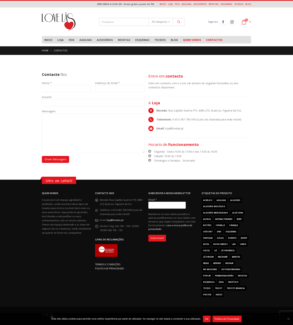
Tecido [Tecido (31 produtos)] (207, 288)
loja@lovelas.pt (115, 220)
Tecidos (238, 4)
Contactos (214, 40)
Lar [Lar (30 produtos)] (234, 244)
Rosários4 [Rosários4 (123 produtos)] (208, 282)
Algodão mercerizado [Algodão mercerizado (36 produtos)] (215, 212)
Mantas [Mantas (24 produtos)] (236, 257)
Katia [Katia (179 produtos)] (206, 244)
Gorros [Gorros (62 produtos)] (232, 238)
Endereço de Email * (107, 83)
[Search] (179, 22)
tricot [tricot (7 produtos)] (218, 288)
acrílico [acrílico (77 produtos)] (207, 200)
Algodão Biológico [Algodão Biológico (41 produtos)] (214, 206)
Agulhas (187, 4)
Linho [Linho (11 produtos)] (243, 244)
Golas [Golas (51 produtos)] (220, 238)
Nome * (47, 83)
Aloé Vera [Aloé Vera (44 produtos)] (237, 212)
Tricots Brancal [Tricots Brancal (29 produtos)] (236, 288)
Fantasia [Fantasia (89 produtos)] (208, 238)
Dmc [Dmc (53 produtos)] (219, 231)
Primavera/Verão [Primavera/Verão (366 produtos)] (224, 275)
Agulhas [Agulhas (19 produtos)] (221, 200)
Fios (177, 4)
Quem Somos (192, 40)
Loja (170, 4)
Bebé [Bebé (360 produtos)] (239, 219)
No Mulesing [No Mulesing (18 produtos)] (210, 269)
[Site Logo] (58, 22)
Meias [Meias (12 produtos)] (206, 263)
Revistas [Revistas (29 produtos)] (242, 275)
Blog (248, 4)
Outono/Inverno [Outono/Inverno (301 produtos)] (230, 269)
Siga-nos (213, 21)
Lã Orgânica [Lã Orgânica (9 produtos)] (228, 250)
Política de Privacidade (227, 319)
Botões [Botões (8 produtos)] (207, 225)
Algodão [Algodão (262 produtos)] (235, 200)
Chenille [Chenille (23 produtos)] (220, 225)
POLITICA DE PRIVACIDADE (109, 268)
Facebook (223, 21)
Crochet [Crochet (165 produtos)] (208, 231)
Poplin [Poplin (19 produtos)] (207, 275)
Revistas (214, 4)
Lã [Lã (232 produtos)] (215, 250)
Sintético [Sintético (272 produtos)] (233, 282)
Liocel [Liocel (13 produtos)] (206, 250)
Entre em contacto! (59, 181)
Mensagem (48, 111)
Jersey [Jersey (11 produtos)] (244, 238)
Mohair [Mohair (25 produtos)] (229, 263)
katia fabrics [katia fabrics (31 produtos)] (220, 244)
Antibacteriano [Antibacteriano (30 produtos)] (223, 219)
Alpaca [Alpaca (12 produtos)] (207, 219)
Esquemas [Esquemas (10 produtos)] (231, 231)
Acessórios (200, 4)
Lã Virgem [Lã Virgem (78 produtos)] (208, 257)
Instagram (232, 21)
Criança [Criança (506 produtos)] (233, 225)
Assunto (47, 97)
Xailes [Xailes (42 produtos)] (219, 294)
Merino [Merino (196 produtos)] (217, 263)
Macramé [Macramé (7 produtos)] (223, 257)
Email (152, 199)
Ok (206, 319)
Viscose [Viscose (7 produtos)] (207, 294)
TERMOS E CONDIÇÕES (108, 264)
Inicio (163, 4)
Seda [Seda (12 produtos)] (221, 282)
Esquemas (226, 4)
